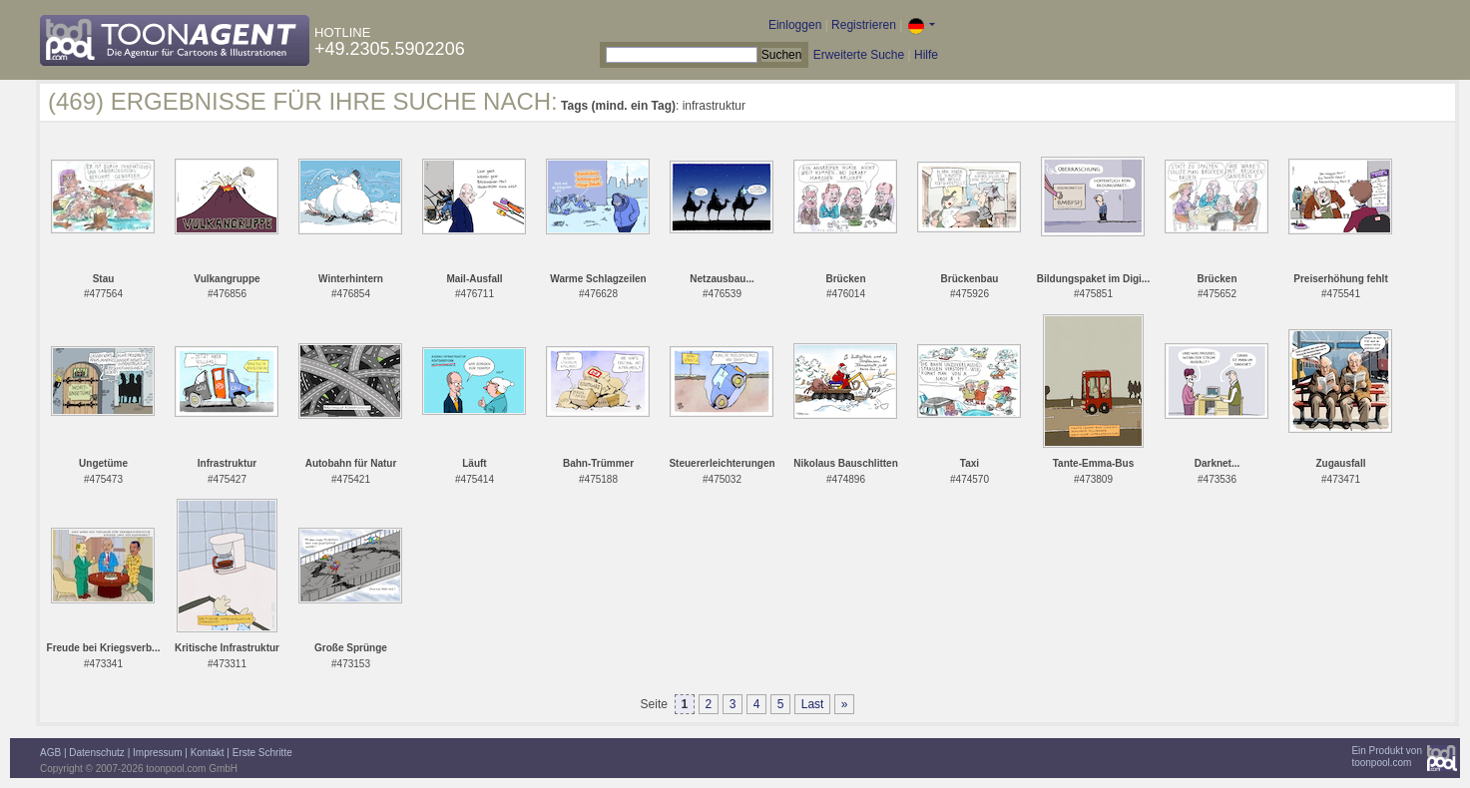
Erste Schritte (262, 752)
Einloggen (794, 25)
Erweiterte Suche (858, 55)
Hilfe (926, 55)
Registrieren (863, 25)
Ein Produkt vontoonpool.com (1386, 756)
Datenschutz (97, 752)
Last (812, 704)
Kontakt (208, 752)
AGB (50, 752)
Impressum (157, 752)
